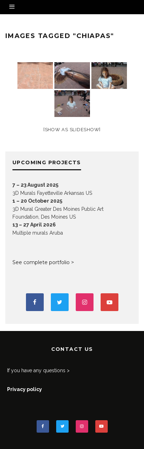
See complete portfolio (41, 262)
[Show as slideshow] (72, 129)
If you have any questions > (38, 370)
